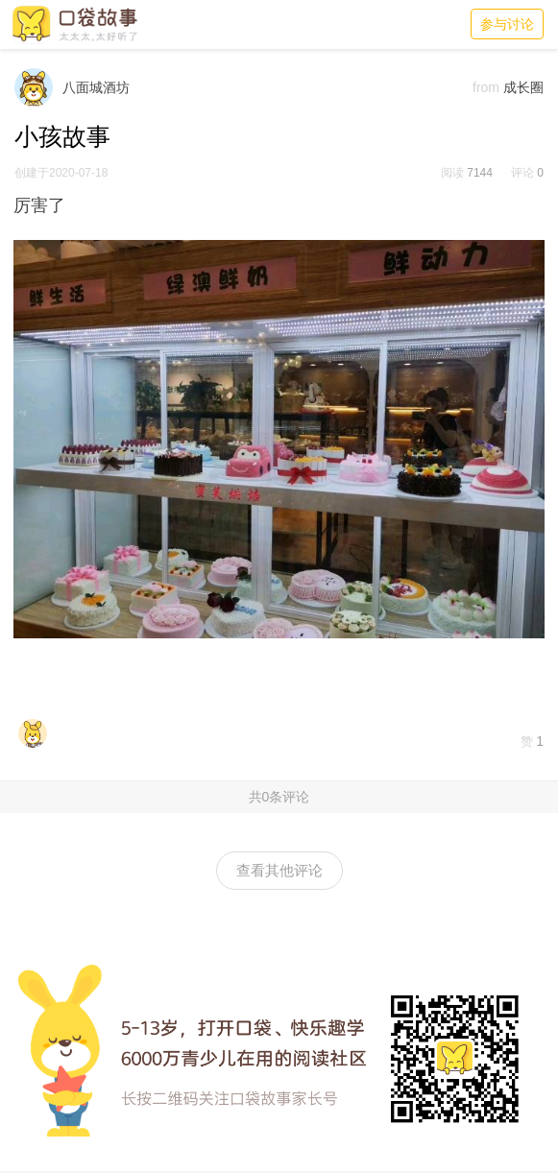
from (486, 87)
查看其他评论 (279, 870)
